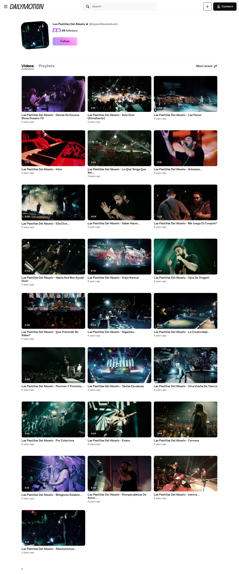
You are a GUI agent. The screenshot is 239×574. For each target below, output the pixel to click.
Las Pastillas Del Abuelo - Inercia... (176, 494)
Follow (64, 41)
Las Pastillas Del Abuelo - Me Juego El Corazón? (185, 223)
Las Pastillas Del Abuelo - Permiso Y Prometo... (53, 386)
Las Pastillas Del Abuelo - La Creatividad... (182, 332)
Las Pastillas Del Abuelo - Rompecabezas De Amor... (117, 496)
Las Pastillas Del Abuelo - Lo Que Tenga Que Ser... (117, 171)
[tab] (28, 66)
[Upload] (207, 6)
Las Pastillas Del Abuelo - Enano (109, 440)
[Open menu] (5, 6)
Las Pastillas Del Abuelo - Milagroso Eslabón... (52, 495)
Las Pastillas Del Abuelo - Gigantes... (112, 332)
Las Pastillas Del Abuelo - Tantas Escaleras (116, 386)
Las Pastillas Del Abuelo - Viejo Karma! (113, 277)
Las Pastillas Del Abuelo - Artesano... (178, 169)
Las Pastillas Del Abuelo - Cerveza (176, 440)
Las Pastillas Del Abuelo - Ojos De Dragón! (181, 277)
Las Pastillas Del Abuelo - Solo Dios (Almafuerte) (111, 116)
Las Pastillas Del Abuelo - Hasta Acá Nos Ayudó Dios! (53, 279)
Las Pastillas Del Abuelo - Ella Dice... (46, 223)
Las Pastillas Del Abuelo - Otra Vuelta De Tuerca (185, 386)
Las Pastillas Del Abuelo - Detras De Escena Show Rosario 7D (50, 116)
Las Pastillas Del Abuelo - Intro (42, 169)
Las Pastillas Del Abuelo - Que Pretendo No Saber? (50, 333)
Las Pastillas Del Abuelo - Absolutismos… (49, 549)
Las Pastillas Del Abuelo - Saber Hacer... (114, 223)
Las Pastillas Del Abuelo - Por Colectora (48, 440)
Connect (225, 7)
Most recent (206, 66)
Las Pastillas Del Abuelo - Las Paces (177, 115)
